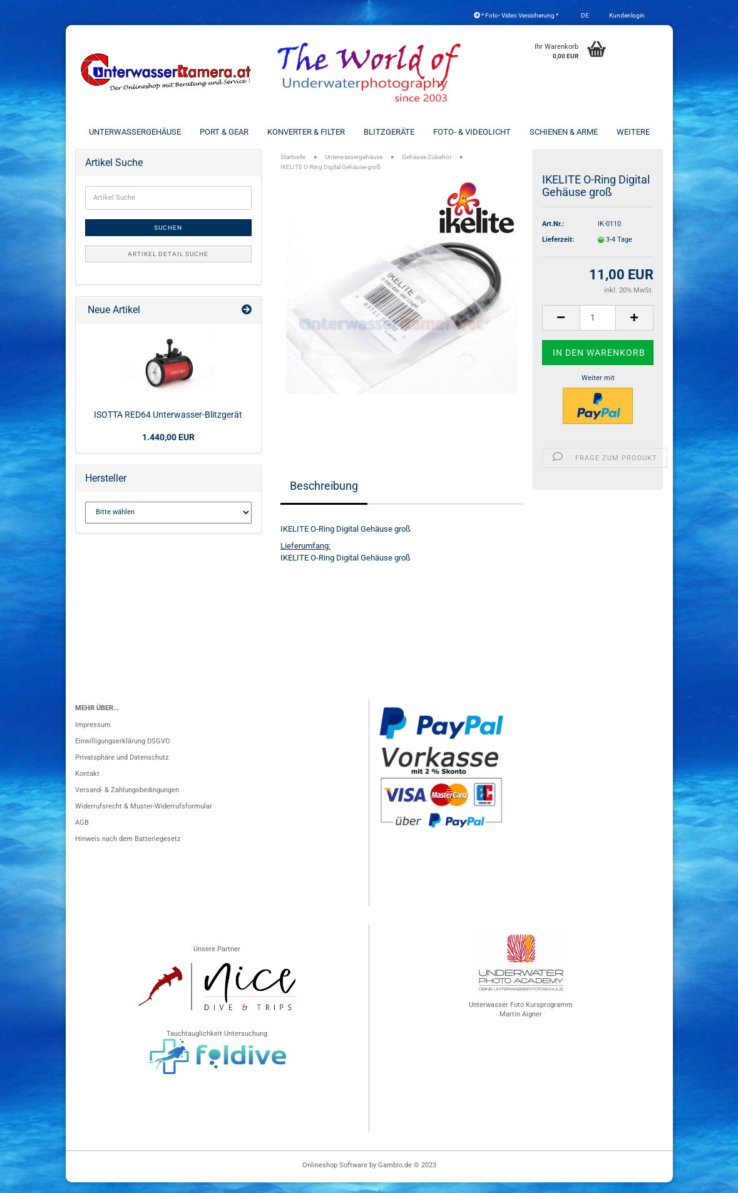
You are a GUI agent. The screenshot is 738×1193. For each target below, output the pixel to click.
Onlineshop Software (334, 1176)
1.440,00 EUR (168, 448)
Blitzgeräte (389, 132)
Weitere (633, 132)
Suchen (168, 238)
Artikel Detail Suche (168, 264)
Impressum (93, 735)
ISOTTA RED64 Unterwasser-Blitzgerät (168, 425)
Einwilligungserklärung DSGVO (122, 752)
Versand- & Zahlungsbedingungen (127, 801)
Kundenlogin (626, 15)
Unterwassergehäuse (135, 132)
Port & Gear (224, 132)
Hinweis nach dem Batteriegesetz (127, 849)
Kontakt (87, 784)
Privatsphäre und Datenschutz (121, 768)
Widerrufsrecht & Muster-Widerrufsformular (143, 817)
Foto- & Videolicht (472, 132)
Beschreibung (324, 495)
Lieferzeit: (558, 250)
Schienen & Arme (564, 132)
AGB (82, 833)
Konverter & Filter (306, 132)
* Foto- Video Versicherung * (516, 15)
